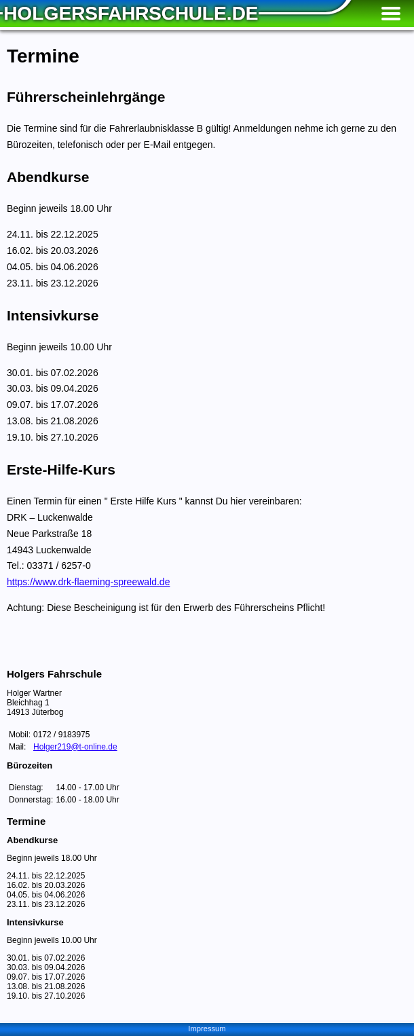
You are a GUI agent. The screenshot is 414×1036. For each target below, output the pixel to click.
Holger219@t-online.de (75, 747)
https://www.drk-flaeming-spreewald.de (88, 581)
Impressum (206, 1028)
